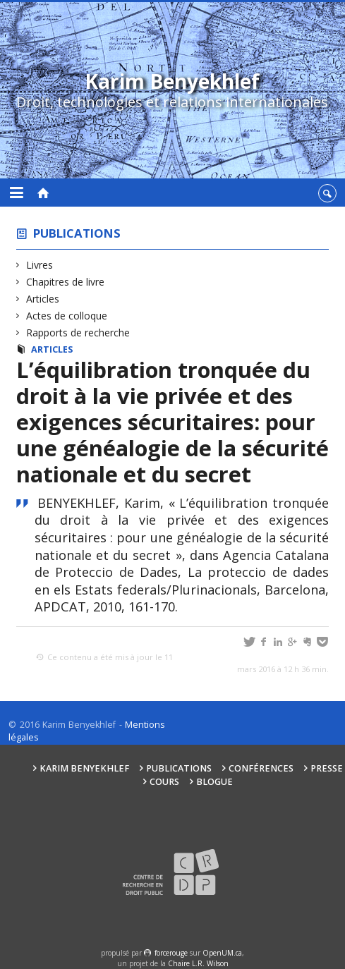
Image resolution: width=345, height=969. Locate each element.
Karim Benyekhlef (84, 768)
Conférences (261, 768)
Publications (77, 233)
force (171, 953)
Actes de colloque (67, 315)
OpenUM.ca (222, 953)
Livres (40, 265)
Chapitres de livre (65, 281)
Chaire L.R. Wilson (198, 963)
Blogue (214, 782)
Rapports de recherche (78, 332)
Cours (164, 782)
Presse (326, 768)
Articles (43, 298)
